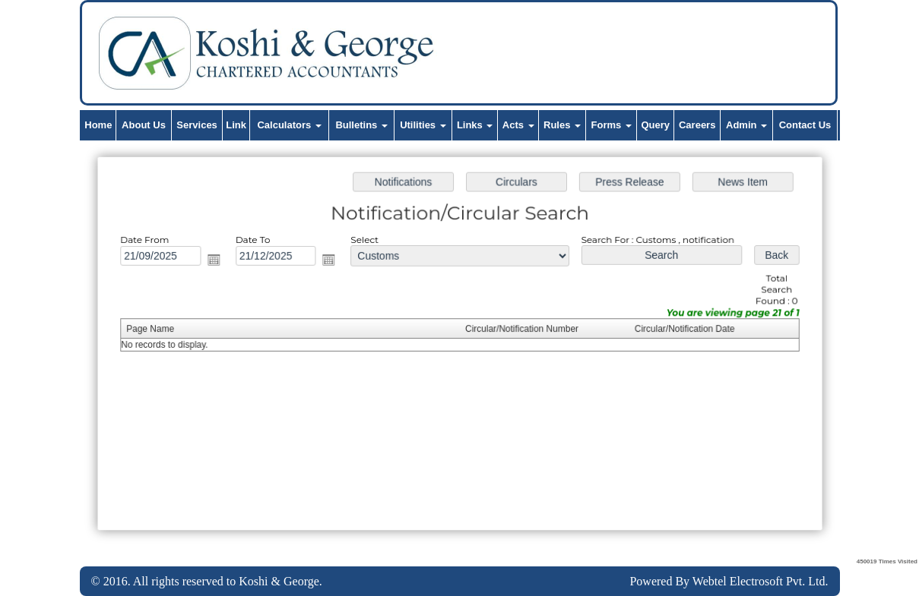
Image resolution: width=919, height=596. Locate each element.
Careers (697, 125)
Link (236, 125)
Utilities (423, 125)
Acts (518, 125)
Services (196, 125)
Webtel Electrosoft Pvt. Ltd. (760, 581)
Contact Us (805, 125)
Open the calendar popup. (217, 261)
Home (98, 125)
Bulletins (361, 125)
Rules (562, 125)
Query (655, 125)
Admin (746, 125)
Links (475, 125)
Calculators (289, 125)
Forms (611, 125)
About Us (144, 125)
